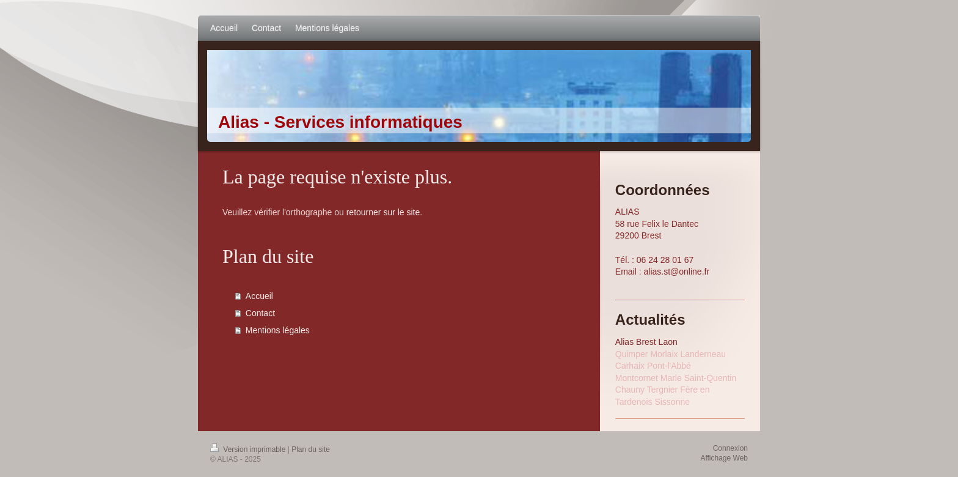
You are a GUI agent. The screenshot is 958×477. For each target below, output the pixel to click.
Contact (260, 313)
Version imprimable (249, 449)
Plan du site (310, 449)
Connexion (730, 448)
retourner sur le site (383, 212)
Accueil (259, 296)
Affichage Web (724, 458)
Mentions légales (278, 330)
